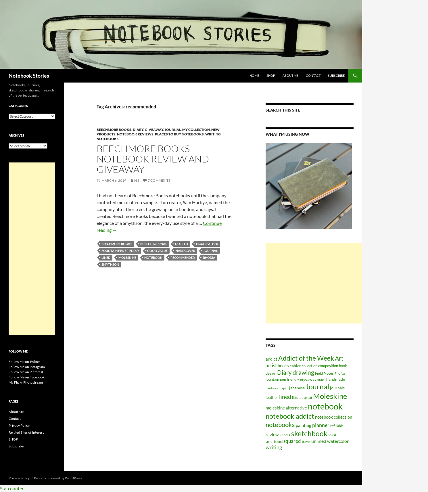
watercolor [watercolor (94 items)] (338, 441)
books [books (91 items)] (283, 365)
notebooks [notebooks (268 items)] (280, 424)
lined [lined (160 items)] (285, 396)
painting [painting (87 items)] (303, 425)
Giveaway (154, 129)
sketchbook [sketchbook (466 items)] (309, 433)
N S (136, 180)
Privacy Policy (19, 425)
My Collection (196, 129)
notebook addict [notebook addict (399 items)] (290, 416)
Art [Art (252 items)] (339, 358)
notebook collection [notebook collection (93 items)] (333, 417)
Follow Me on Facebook (27, 377)
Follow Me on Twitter (24, 361)
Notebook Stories (29, 75)
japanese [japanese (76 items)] (297, 387)
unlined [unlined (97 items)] (318, 441)
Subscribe (336, 75)
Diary (138, 129)
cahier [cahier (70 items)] (295, 365)
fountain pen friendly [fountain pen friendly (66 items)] (282, 379)
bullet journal (153, 244)
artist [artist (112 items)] (271, 365)
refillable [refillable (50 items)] (336, 426)
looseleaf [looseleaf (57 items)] (305, 397)
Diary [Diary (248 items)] (284, 372)
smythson (110, 264)
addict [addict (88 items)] (271, 358)
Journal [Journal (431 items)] (317, 386)
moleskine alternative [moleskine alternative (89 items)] (286, 407)
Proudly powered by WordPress (58, 478)
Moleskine (127, 257)
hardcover (185, 250)
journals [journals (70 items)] (337, 388)
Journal (173, 129)
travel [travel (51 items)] (306, 441)
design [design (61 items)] (271, 373)
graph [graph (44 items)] (321, 379)
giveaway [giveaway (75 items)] (308, 379)
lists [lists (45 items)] (295, 397)
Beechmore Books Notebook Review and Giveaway (153, 159)
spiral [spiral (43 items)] (332, 435)
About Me (290, 75)
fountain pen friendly (120, 250)
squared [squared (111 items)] (292, 441)
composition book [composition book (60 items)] (332, 365)
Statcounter (12, 488)
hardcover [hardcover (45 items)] (273, 388)
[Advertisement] (314, 283)
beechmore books (116, 244)
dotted (181, 244)
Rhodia (209, 257)
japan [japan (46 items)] (284, 388)
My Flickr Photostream (26, 382)
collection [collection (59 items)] (309, 366)
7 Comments (159, 180)
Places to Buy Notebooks (179, 134)
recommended (182, 257)
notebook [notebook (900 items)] (325, 406)
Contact (313, 75)
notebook (153, 257)
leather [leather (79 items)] (272, 397)
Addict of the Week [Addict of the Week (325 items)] (306, 358)
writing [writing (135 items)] (274, 447)
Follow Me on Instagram (27, 367)
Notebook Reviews (135, 134)
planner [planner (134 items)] (320, 425)
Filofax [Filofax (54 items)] (340, 373)
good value (157, 250)
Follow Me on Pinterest (26, 372)
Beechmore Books (114, 129)
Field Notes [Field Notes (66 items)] (324, 373)
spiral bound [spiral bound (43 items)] (274, 441)
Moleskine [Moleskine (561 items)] (330, 396)
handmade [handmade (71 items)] (335, 379)
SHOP (270, 75)
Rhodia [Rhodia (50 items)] (284, 435)
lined (105, 257)
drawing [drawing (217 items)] (303, 372)
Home (254, 75)
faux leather (207, 244)
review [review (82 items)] (272, 434)
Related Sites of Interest (26, 432)
